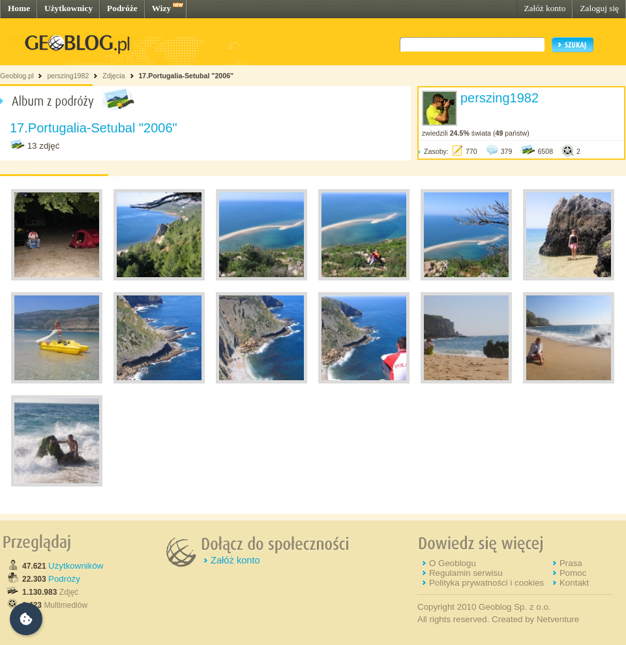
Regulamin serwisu (466, 573)
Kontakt (574, 583)
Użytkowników (75, 566)
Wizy (161, 8)
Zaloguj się (599, 8)
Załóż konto (544, 8)
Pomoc (572, 573)
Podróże (122, 8)
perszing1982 (68, 76)
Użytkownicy (68, 8)
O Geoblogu (452, 563)
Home (19, 8)
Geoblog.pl (17, 76)
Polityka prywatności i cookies (486, 583)
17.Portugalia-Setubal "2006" (185, 76)
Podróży (64, 579)
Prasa (570, 563)
